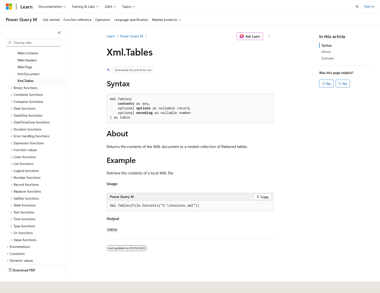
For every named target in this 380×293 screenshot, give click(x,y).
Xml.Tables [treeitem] (25, 69)
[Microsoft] (9, 6)
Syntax (327, 45)
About (326, 51)
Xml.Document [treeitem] (28, 62)
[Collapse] (59, 32)
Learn (111, 36)
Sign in (369, 6)
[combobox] (33, 43)
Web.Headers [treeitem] (27, 48)
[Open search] (357, 6)
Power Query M (131, 36)
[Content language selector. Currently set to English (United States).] (28, 286)
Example (328, 58)
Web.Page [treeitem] (24, 55)
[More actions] (269, 36)
